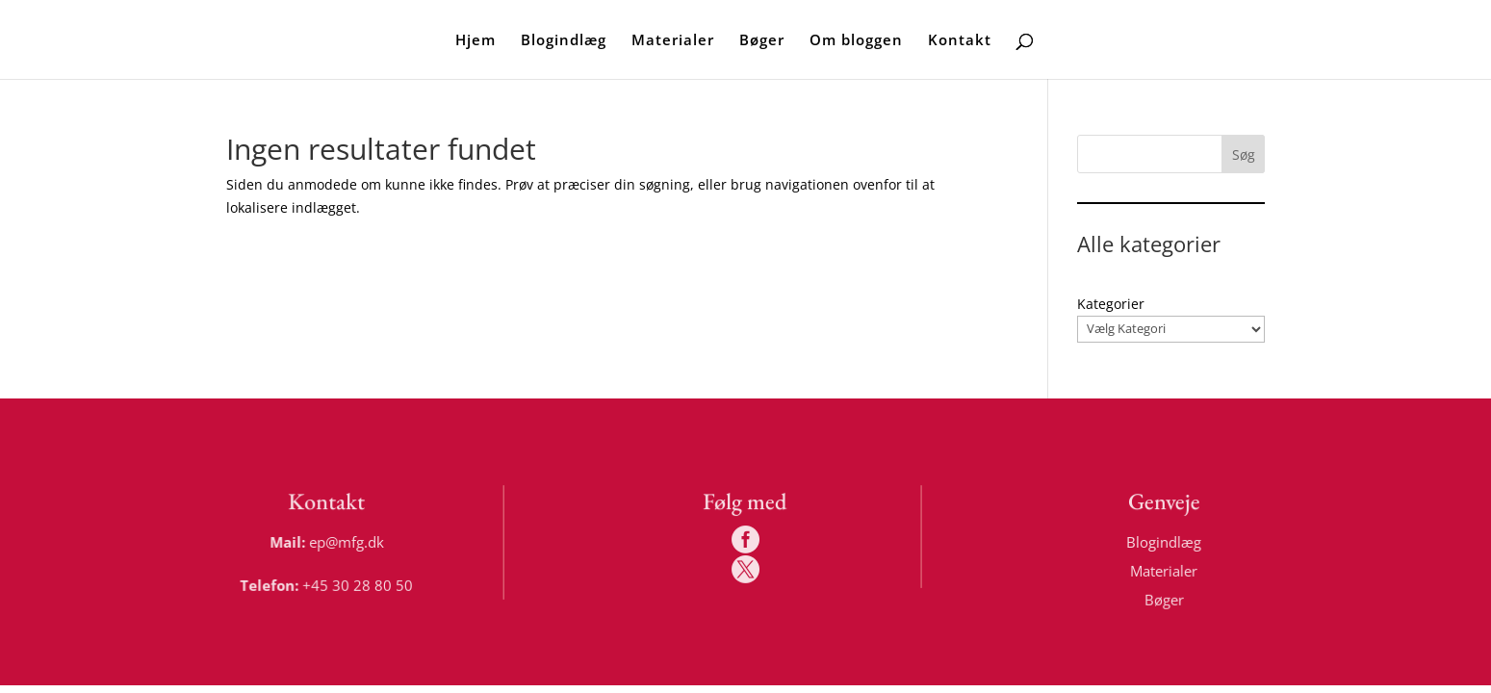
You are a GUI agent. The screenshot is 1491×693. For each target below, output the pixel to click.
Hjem (475, 41)
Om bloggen (856, 41)
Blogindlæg (563, 41)
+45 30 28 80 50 (358, 584)
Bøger (761, 41)
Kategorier (1110, 304)
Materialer (672, 41)
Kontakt (959, 41)
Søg (1243, 154)
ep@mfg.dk (347, 541)
